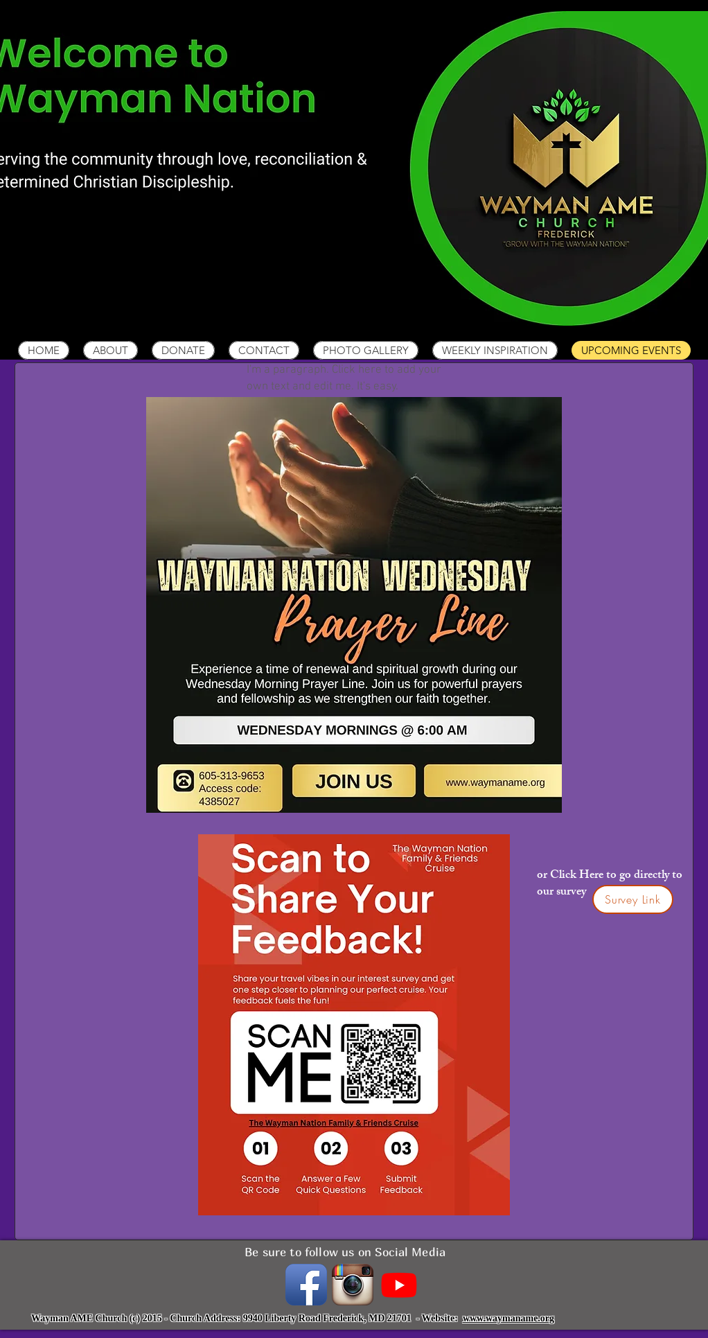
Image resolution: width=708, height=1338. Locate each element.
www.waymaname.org (508, 1318)
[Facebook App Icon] (306, 1284)
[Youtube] (399, 1284)
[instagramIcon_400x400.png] (352, 1284)
